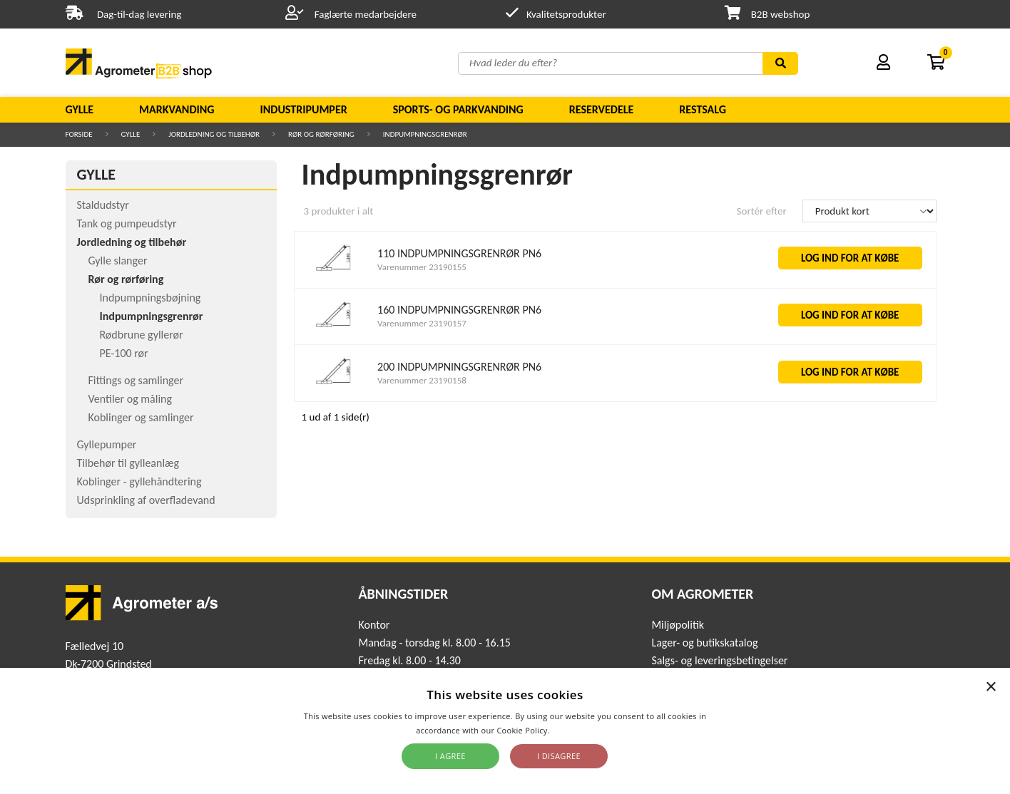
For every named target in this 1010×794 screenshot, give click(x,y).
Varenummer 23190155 (421, 267)
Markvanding (176, 109)
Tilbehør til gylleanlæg (128, 463)
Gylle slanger (118, 260)
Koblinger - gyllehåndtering (139, 481)
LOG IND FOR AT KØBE (850, 258)
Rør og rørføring (321, 134)
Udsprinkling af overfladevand (146, 500)
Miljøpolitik (677, 624)
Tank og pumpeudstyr (127, 223)
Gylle (80, 109)
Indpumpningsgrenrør (425, 134)
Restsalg (702, 109)
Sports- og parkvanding (458, 109)
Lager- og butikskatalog (704, 642)
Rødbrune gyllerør (141, 334)
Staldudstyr (103, 205)
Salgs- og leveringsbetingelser (719, 660)
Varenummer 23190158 (421, 380)
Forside (79, 134)
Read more (573, 730)
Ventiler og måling (130, 399)
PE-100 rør (124, 353)
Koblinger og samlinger (141, 417)
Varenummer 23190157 (421, 323)
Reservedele (601, 109)
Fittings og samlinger (136, 380)
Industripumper (303, 109)
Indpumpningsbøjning (150, 297)
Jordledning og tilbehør (214, 134)
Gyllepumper (107, 444)
